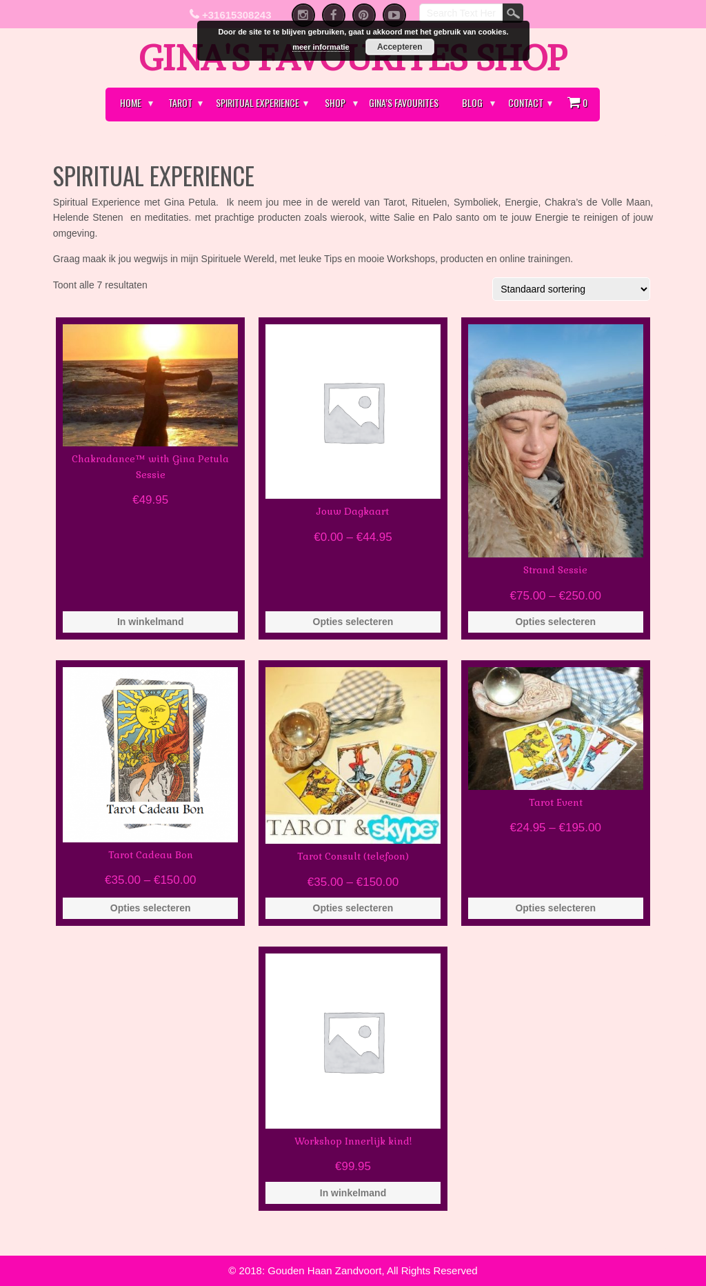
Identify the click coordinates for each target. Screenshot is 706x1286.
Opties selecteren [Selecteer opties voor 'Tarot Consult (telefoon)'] (353, 907)
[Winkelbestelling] (570, 289)
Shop (335, 102)
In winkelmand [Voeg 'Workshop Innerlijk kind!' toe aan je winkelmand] (353, 1192)
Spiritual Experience (257, 102)
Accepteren (399, 47)
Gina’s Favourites (403, 102)
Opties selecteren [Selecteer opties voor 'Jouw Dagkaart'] (353, 621)
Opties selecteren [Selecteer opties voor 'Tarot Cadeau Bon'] (150, 907)
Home (130, 102)
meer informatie (321, 47)
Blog (472, 102)
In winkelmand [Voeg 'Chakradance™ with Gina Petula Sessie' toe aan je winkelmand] (150, 621)
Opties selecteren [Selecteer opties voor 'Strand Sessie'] (555, 621)
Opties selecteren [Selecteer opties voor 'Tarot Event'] (555, 907)
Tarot (180, 102)
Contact (525, 102)
